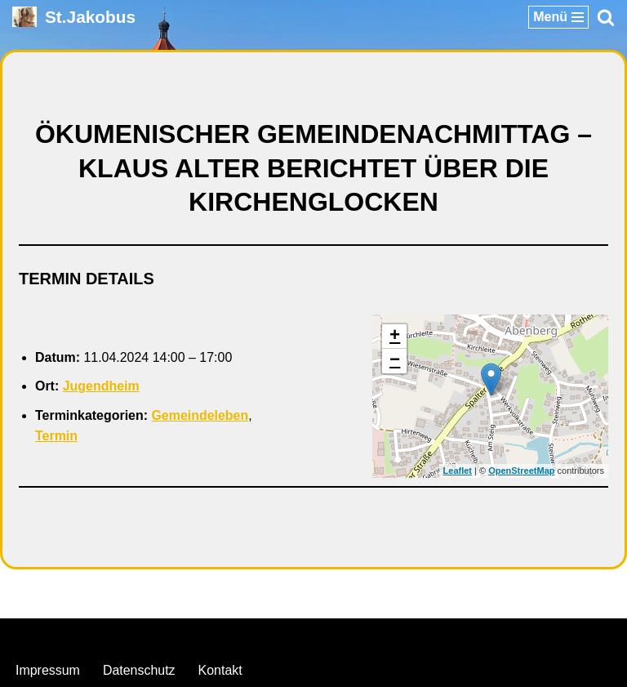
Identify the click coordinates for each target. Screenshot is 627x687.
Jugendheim (101, 386)
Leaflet (457, 470)
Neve (230, 635)
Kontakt (220, 670)
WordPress (380, 635)
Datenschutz (139, 670)
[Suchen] (606, 17)
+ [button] (394, 336)
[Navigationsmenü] (558, 17)
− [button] (394, 361)
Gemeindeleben (200, 415)
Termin (56, 436)
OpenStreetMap (521, 470)
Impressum (48, 670)
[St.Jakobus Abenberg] (74, 16)
